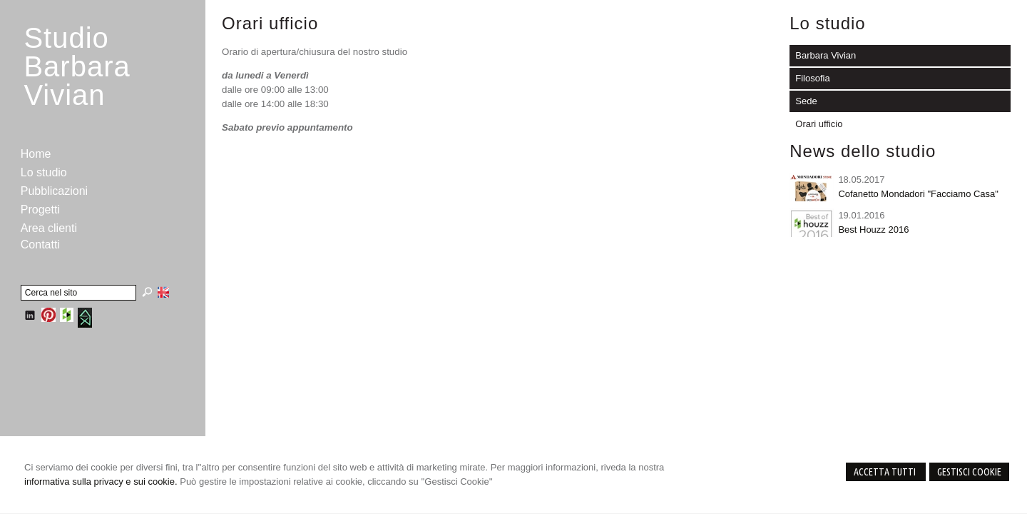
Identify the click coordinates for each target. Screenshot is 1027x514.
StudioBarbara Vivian (77, 66)
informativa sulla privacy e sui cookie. (101, 481)
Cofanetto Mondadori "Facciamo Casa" (918, 193)
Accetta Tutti (886, 472)
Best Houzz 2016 (873, 229)
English (163, 292)
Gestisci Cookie (969, 472)
